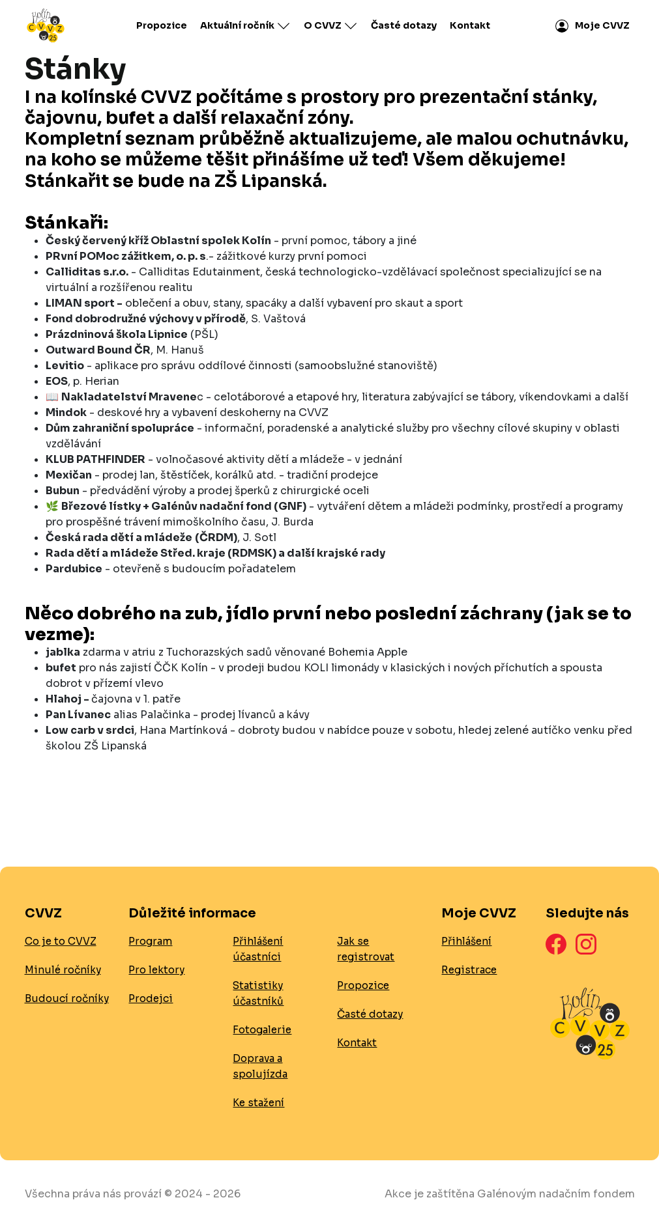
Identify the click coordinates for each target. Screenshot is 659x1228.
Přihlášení (466, 941)
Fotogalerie (262, 1030)
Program (150, 941)
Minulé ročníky (63, 970)
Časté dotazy (404, 25)
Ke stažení (258, 1102)
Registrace (469, 970)
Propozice (161, 25)
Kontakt (470, 25)
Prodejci (150, 998)
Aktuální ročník (245, 26)
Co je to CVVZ (60, 941)
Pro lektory (156, 970)
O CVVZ (331, 26)
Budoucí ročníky (67, 998)
